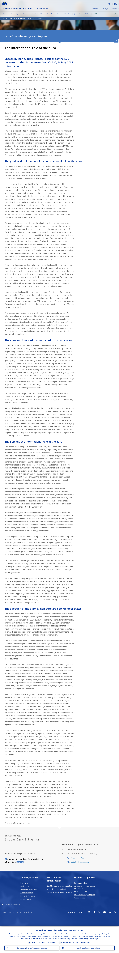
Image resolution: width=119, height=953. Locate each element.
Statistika (50, 14)
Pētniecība (67, 14)
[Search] (98, 3)
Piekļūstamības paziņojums (84, 894)
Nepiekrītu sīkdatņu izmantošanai (87, 947)
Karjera (114, 9)
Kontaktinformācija (27, 896)
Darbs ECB (24, 886)
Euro (58, 14)
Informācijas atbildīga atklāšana (59, 892)
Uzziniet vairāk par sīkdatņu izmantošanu (75, 942)
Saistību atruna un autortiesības (59, 886)
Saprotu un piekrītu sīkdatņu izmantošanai (31, 947)
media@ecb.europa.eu (79, 862)
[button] (112, 4)
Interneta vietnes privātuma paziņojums (84, 887)
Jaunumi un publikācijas (81, 14)
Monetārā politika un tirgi (10, 14)
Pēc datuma (39, 18)
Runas (30, 18)
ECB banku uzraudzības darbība (105, 14)
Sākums (4, 18)
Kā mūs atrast (25, 899)
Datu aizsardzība (80, 883)
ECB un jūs (105, 9)
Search (109, 4)
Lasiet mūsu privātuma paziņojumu (43, 942)
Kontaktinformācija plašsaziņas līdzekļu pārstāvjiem (24, 860)
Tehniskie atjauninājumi (56, 889)
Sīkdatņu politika (80, 891)
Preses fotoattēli (26, 893)
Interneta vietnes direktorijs (12, 904)
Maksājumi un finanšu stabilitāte (33, 14)
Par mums (95, 9)
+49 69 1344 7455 (76, 858)
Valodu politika (79, 898)
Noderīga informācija (28, 889)
